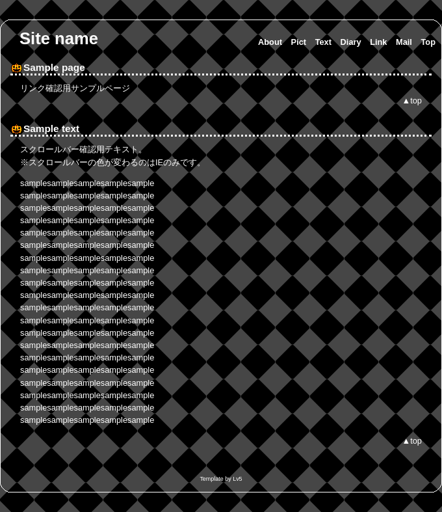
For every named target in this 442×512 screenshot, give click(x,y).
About (270, 42)
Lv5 (237, 479)
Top (428, 42)
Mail (404, 42)
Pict (298, 42)
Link (378, 42)
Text (323, 42)
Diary (351, 42)
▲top (412, 100)
